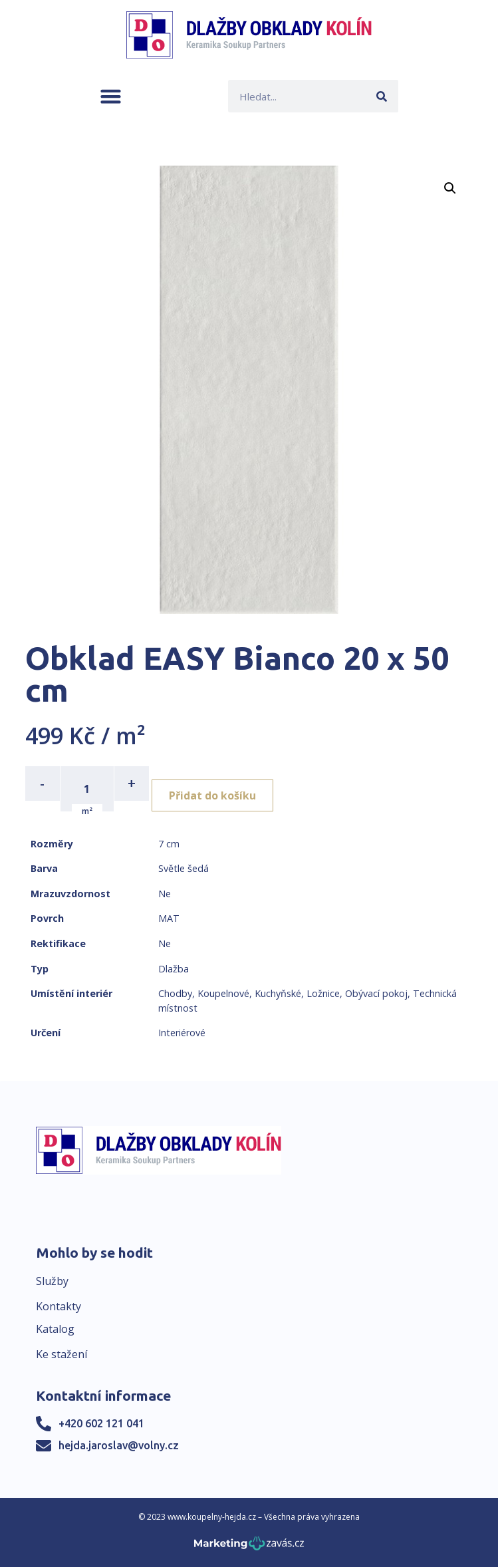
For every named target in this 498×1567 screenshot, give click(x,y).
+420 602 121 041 (101, 1423)
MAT (169, 918)
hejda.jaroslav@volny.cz (119, 1445)
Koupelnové (223, 993)
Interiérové (181, 1032)
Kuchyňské (278, 993)
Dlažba (173, 968)
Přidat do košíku (212, 795)
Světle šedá (183, 868)
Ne (164, 893)
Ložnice (323, 993)
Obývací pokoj (376, 993)
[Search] (382, 96)
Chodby (175, 993)
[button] (111, 96)
